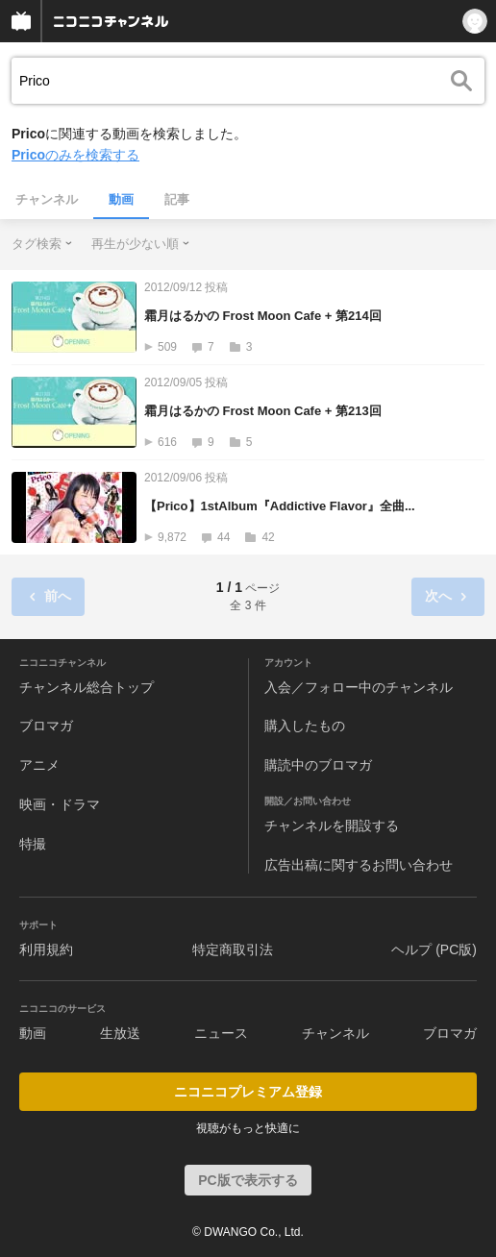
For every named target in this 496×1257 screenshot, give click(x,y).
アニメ (39, 765)
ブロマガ (46, 725)
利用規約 (46, 949)
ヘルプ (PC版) (434, 949)
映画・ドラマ (59, 804)
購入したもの (304, 725)
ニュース (221, 1033)
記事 (176, 199)
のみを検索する (75, 154)
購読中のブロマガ (318, 765)
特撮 (32, 843)
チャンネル (46, 199)
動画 (121, 199)
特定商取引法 (232, 949)
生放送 (120, 1033)
